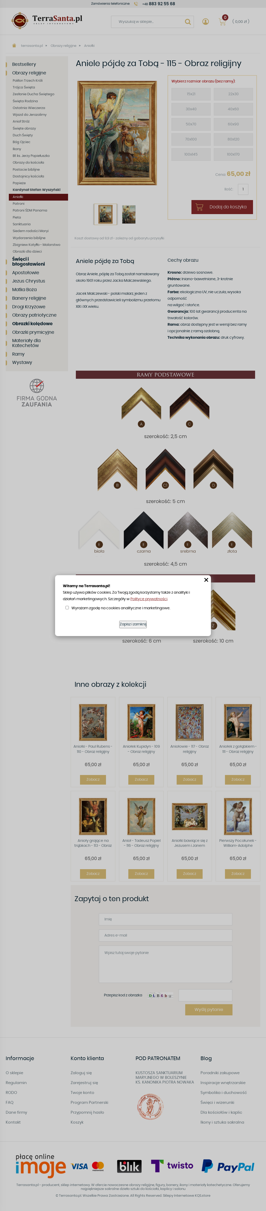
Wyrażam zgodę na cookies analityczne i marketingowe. (120, 608)
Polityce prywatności (148, 599)
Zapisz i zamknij (133, 624)
